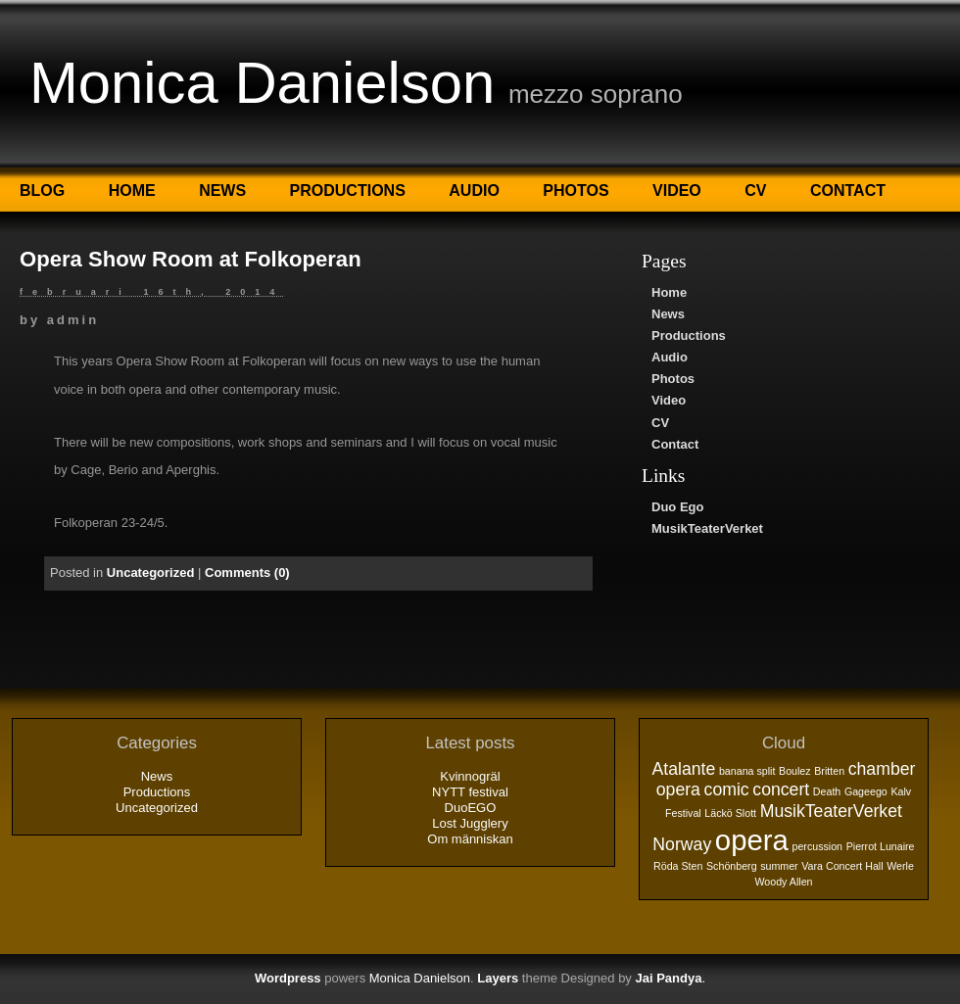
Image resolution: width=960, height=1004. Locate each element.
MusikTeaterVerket (707, 528)
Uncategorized (151, 572)
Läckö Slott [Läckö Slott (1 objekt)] (730, 813)
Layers (497, 978)
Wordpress (288, 978)
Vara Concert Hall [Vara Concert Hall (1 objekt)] (842, 866)
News (222, 190)
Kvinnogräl (470, 776)
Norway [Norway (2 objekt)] (681, 844)
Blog (42, 190)
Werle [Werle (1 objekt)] (900, 866)
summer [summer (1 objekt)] (778, 866)
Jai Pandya (668, 978)
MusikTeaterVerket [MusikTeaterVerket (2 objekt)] (831, 811)
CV (755, 190)
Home (132, 190)
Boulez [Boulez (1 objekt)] (795, 771)
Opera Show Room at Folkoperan (190, 259)
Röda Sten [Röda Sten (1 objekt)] (677, 866)
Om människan (469, 839)
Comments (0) (247, 572)
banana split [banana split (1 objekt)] (747, 771)
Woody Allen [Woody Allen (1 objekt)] (783, 881)
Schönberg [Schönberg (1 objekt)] (731, 866)
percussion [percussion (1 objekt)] (817, 846)
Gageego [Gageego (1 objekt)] (866, 791)
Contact (848, 190)
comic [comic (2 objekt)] (726, 789)
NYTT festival (470, 792)
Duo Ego (677, 507)
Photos (575, 190)
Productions (348, 190)
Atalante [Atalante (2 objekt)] (684, 769)
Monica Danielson (262, 83)
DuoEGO (471, 807)
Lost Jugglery (469, 823)
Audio (474, 190)
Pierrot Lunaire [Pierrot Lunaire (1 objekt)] (880, 846)
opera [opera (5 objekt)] (752, 840)
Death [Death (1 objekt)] (826, 791)
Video (676, 190)
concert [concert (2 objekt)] (780, 789)
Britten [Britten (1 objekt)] (829, 771)
